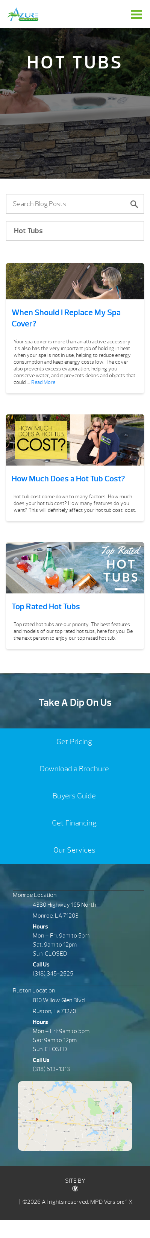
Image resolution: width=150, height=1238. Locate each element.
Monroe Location (34, 906)
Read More (43, 382)
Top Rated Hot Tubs (46, 612)
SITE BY (75, 1195)
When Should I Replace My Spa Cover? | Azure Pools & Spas (23, 14)
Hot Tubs (28, 230)
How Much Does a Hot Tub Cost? (68, 478)
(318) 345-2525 (53, 984)
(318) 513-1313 (51, 1079)
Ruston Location (34, 1001)
